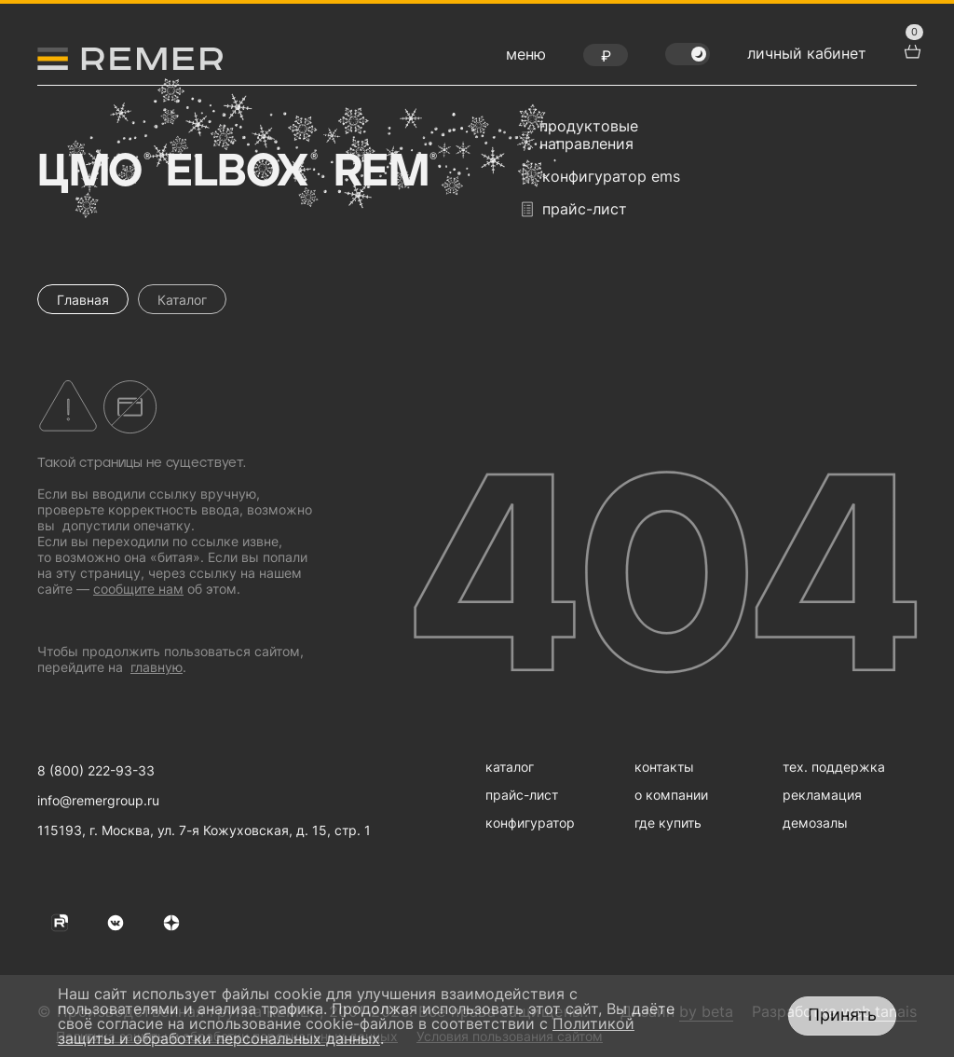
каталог (509, 767)
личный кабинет (806, 53)
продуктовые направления (580, 135)
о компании (671, 795)
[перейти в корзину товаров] (910, 49)
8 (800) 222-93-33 (96, 770)
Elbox (240, 172)
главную (156, 667)
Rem (384, 172)
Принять (842, 1014)
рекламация (822, 795)
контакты (664, 767)
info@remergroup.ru (98, 800)
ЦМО (92, 172)
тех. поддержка (834, 767)
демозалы (815, 822)
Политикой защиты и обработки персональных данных (346, 1031)
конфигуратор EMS (601, 176)
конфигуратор (530, 822)
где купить (668, 822)
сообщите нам (138, 589)
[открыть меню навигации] (526, 59)
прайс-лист (574, 209)
